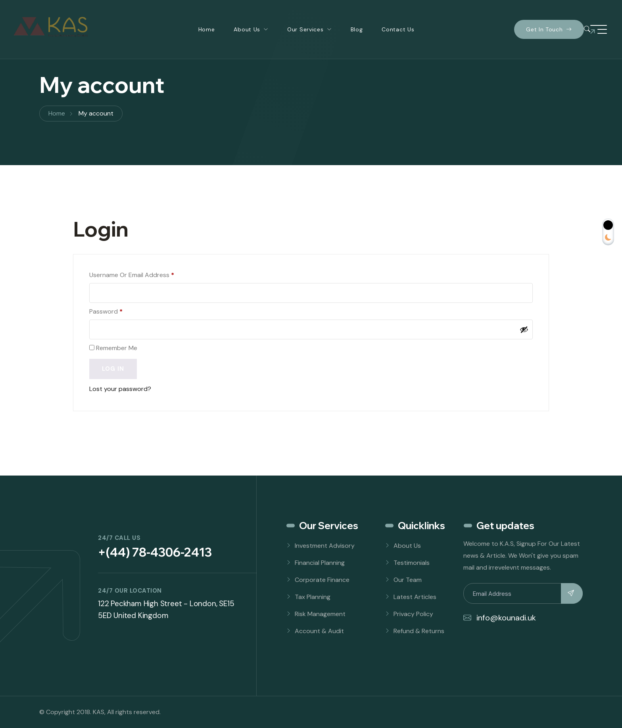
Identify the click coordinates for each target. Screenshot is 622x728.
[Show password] (524, 329)
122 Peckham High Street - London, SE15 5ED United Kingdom (166, 609)
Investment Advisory (325, 545)
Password (106, 311)
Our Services (305, 29)
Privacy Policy (413, 614)
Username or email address (131, 274)
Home (206, 29)
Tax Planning (312, 597)
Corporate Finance (322, 580)
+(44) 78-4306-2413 (155, 552)
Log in (113, 369)
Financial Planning (320, 563)
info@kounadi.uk (499, 617)
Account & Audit (319, 631)
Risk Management (320, 614)
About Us (247, 29)
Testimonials (412, 563)
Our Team (408, 580)
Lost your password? (120, 389)
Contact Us (398, 29)
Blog (357, 29)
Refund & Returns (419, 631)
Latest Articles (415, 597)
